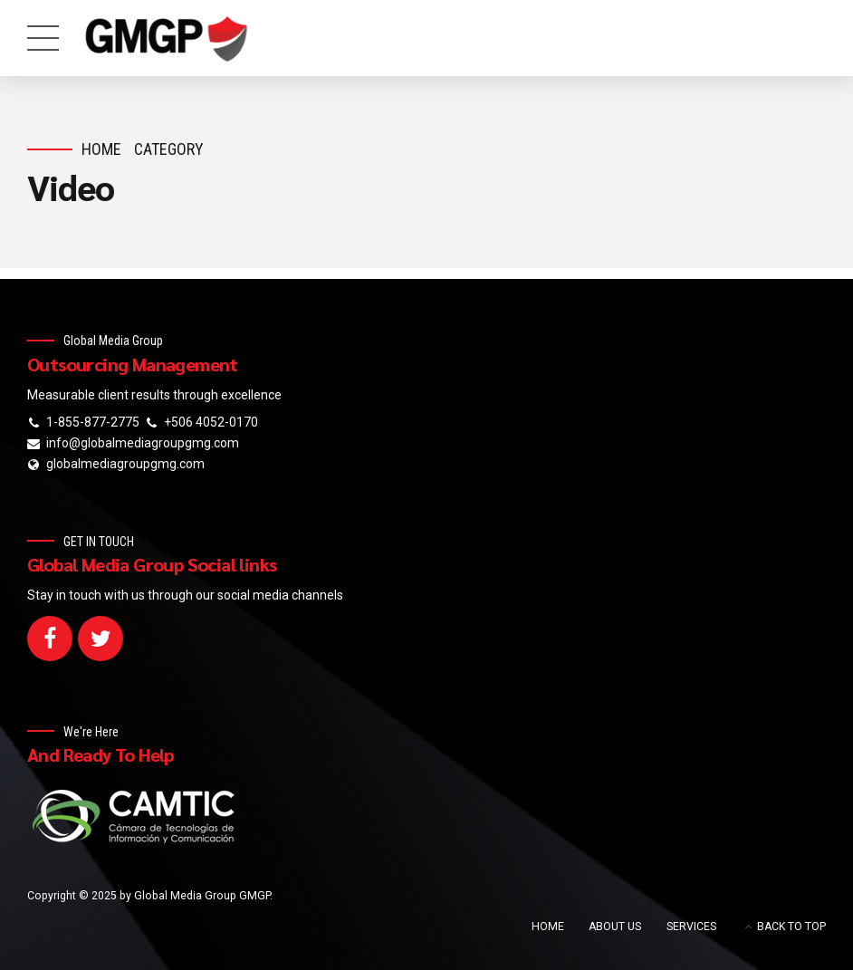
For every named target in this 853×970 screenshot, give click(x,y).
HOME (548, 926)
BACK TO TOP (791, 926)
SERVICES (691, 926)
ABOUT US (615, 926)
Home (101, 148)
